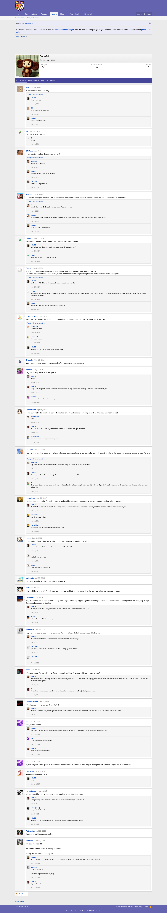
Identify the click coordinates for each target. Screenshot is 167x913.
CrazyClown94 (32, 702)
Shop (62, 14)
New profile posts (33, 18)
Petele (28, 268)
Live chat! (88, 14)
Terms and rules (121, 907)
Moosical (29, 450)
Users (54, 14)
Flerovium (30, 771)
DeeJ (28, 670)
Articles (34, 14)
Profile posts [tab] (21, 80)
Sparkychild (31, 410)
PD (27, 721)
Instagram (29, 23)
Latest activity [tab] (33, 80)
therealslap (30, 498)
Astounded (30, 831)
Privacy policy (133, 907)
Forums (44, 14)
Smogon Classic (22, 907)
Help (140, 907)
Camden (29, 597)
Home (19, 14)
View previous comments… (36, 94)
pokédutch (30, 316)
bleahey (29, 238)
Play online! (74, 14)
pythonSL (30, 578)
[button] (48, 14)
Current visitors (20, 18)
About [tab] (52, 80)
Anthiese (29, 841)
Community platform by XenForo (83, 911)
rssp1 (28, 538)
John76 (33, 98)
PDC (28, 588)
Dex (26, 14)
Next (24, 894)
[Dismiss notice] (150, 23)
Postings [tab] (44, 80)
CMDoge (29, 151)
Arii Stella (30, 630)
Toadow (29, 370)
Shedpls (29, 360)
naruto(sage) (31, 791)
